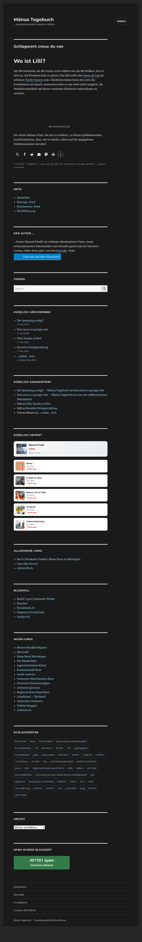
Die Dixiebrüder (27, 664)
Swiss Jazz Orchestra (30, 704)
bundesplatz (23, 751)
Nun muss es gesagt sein (32, 329)
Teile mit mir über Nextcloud (37, 256)
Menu (121, 21)
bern (33, 744)
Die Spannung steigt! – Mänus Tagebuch (43, 390)
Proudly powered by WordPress (50, 923)
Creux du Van (91, 75)
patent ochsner (87, 764)
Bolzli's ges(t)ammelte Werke (36, 602)
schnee (91, 771)
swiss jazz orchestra (41, 784)
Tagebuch (32, 164)
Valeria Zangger (27, 708)
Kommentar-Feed (28, 206)
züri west (21, 798)
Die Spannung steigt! (30, 320)
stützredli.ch (25, 571)
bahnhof (20, 744)
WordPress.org (26, 211)
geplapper (81, 751)
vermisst (80, 164)
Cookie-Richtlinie (25, 913)
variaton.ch (24, 713)
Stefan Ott (23, 620)
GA (69, 751)
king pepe (48, 757)
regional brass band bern (48, 771)
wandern (90, 164)
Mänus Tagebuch (34, 19)
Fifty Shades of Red (29, 338)
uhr (82, 784)
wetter (37, 791)
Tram (73, 784)
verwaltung (22, 791)
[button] (17, 154)
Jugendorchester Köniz (31, 668)
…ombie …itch (26, 356)
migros (87, 757)
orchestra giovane (28, 690)
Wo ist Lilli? (29, 61)
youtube (70, 791)
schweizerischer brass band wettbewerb (61, 778)
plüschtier (69, 164)
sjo (92, 778)
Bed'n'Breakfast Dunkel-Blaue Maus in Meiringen (49, 562)
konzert (63, 757)
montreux (21, 764)
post (18, 771)
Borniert (22, 606)
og (45, 764)
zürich (92, 791)
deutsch (47, 751)
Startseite (20, 890)
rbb (26, 771)
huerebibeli (22, 757)
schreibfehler (23, 778)
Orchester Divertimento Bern (35, 682)
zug (82, 791)
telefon (61, 784)
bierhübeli (45, 744)
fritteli (33, 449)
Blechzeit (23, 655)
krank (75, 757)
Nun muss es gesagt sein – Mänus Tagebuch (45, 394)
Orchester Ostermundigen (33, 686)
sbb (70, 771)
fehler (59, 751)
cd (36, 751)
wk (59, 791)
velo (90, 784)
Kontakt (61, 250)
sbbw (79, 771)
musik (36, 764)
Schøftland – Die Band (31, 699)
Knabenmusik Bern (29, 673)
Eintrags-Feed (26, 202)
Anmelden (23, 197)
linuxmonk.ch (26, 611)
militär (100, 757)
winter (50, 791)
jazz (35, 757)
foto (57, 164)
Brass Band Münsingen (31, 659)
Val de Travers (34, 79)
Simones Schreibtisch (30, 615)
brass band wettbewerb (71, 744)
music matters (26, 677)
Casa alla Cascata (27, 566)
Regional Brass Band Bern (33, 695)
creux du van (47, 164)
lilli (61, 164)
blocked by (42, 865)
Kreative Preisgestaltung (32, 347)
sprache (20, 784)
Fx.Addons (20, 905)
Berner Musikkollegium (32, 650)
